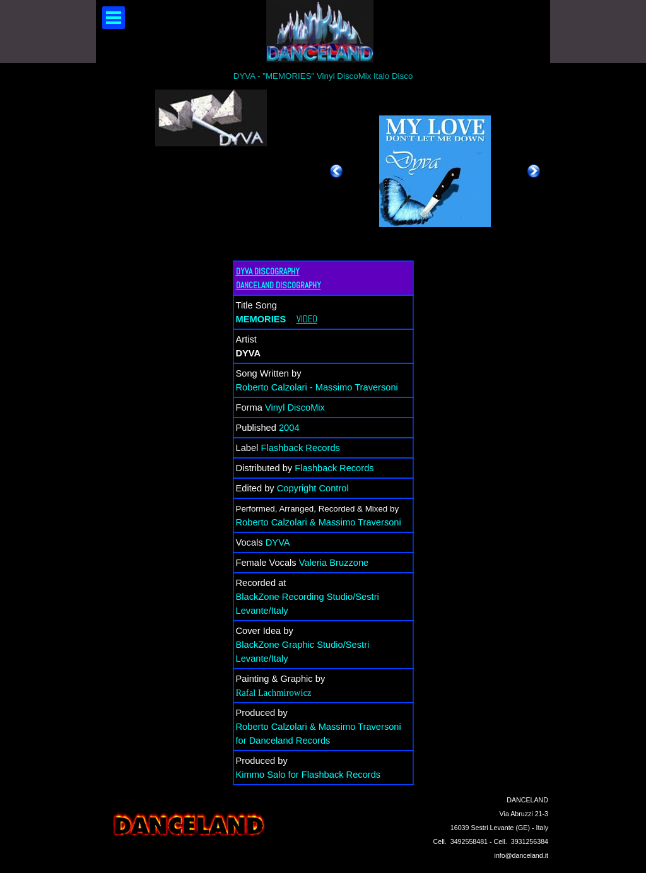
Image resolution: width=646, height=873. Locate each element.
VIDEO (307, 319)
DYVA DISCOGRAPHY (268, 271)
